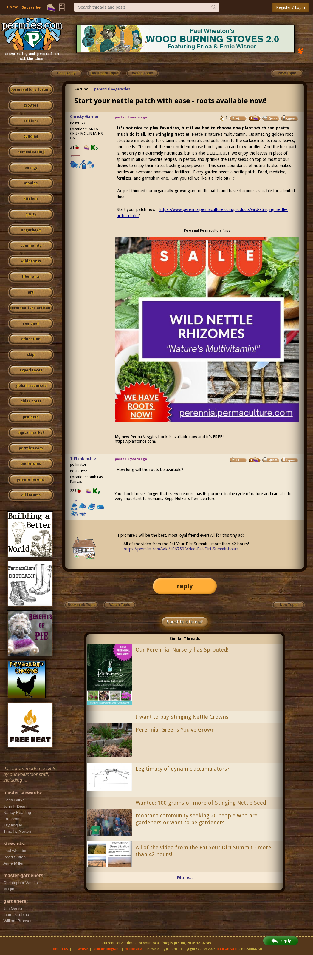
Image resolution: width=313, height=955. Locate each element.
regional (31, 323)
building (30, 136)
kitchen (31, 199)
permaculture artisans (31, 308)
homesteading (30, 152)
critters (31, 121)
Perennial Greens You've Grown (175, 729)
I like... (75, 157)
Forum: (81, 89)
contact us (60, 949)
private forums (31, 479)
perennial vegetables (112, 89)
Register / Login (290, 7)
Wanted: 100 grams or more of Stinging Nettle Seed (201, 803)
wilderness (31, 261)
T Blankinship (83, 458)
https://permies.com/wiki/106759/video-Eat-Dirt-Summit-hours (181, 549)
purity (30, 214)
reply (185, 586)
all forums (31, 495)
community (30, 245)
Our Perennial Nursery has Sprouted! (182, 650)
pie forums (31, 464)
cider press (31, 401)
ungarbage (31, 230)
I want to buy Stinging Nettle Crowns (182, 717)
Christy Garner (84, 116)
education (31, 339)
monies (31, 183)
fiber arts (31, 276)
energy (30, 168)
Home (12, 7)
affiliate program (106, 949)
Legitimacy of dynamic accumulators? (183, 769)
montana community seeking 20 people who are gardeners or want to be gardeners (197, 819)
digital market (30, 433)
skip (30, 355)
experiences (30, 370)
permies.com (31, 448)
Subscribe (31, 7)
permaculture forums (30, 89)
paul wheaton (227, 949)
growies (31, 105)
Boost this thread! (184, 621)
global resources (30, 386)
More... (185, 877)
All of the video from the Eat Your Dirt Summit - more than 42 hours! (203, 850)
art (31, 292)
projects (30, 417)
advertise (80, 949)
